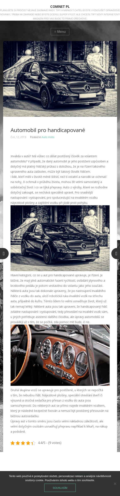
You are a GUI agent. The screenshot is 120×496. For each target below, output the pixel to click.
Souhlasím (60, 488)
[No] (115, 484)
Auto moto (48, 137)
